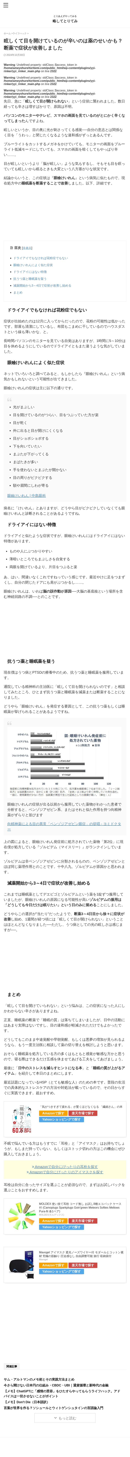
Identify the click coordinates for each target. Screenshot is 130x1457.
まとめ (18, 296)
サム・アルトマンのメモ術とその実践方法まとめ (39, 1383)
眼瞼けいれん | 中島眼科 (26, 500)
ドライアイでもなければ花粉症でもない (43, 258)
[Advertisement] (65, 214)
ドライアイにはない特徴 (32, 274)
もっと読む (67, 1422)
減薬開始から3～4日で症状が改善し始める (45, 289)
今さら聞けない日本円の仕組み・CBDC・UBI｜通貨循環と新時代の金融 (56, 1389)
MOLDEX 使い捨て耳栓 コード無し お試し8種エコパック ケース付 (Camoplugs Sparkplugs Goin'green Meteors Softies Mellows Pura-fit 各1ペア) (80, 1211)
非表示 (27, 248)
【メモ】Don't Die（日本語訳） (27, 1406)
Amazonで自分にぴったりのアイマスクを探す (65, 1176)
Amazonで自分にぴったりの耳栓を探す (65, 1171)
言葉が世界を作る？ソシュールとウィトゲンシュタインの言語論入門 (53, 1412)
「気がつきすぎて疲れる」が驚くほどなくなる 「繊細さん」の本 (81, 1110)
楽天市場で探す (83, 1117)
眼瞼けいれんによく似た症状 (35, 266)
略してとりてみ (65, 21)
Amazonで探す (53, 1117)
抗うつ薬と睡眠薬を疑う (32, 281)
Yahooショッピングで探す (61, 1123)
